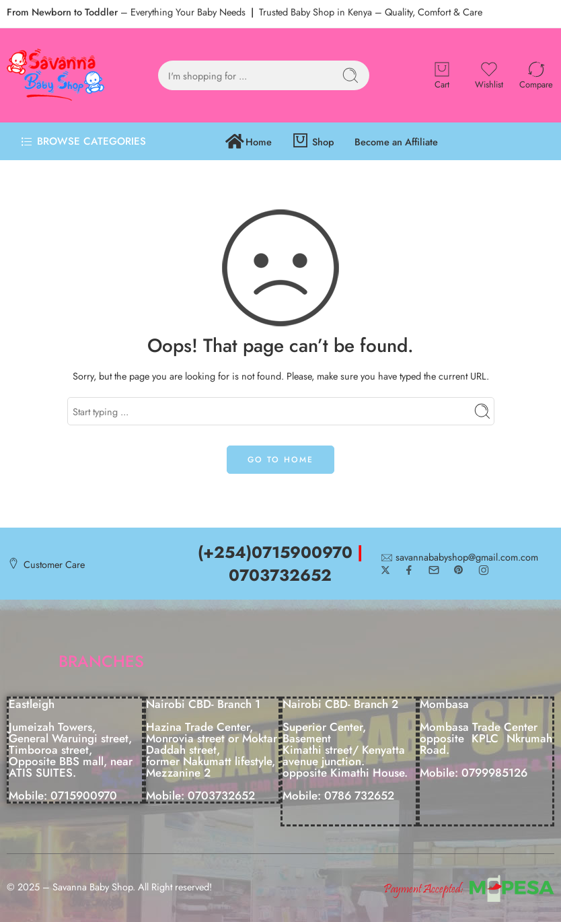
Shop (313, 142)
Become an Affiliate (396, 142)
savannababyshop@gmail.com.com (467, 558)
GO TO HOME (280, 460)
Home (248, 142)
